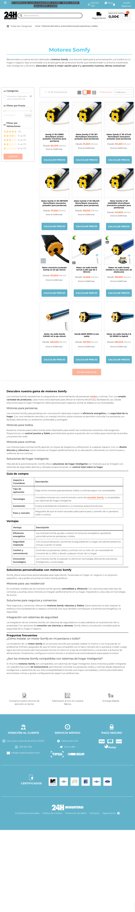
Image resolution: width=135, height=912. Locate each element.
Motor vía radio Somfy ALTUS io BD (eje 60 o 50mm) (86, 269)
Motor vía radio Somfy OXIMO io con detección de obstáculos (119, 269)
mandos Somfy (95, 497)
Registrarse (126, 6)
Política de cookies (52, 813)
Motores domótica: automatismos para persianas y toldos (70, 26)
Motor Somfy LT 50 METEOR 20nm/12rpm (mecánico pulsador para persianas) (54, 203)
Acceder (126, 3)
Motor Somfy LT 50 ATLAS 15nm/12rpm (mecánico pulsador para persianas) (119, 136)
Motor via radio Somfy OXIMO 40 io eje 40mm (54, 335)
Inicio (37, 26)
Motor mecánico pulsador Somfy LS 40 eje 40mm (54, 268)
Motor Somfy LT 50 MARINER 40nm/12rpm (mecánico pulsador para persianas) (119, 204)
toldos (93, 396)
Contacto (95, 813)
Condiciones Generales (27, 813)
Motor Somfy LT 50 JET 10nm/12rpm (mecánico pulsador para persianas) (87, 136)
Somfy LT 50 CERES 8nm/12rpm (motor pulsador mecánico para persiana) (54, 137)
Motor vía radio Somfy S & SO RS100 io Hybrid (119, 335)
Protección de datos (75, 813)
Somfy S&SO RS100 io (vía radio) (86, 335)
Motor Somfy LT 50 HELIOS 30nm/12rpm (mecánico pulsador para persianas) (86, 203)
